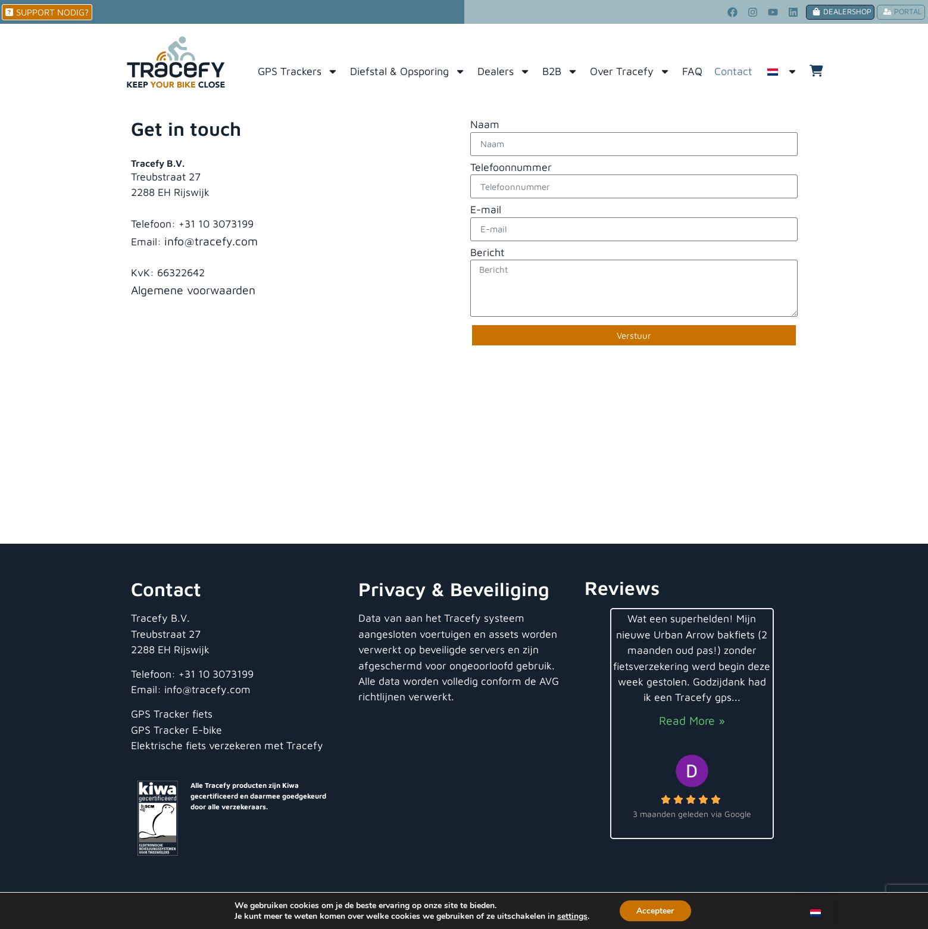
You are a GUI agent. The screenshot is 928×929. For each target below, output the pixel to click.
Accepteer (655, 910)
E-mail (485, 210)
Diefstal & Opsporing (407, 71)
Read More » (692, 720)
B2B (560, 71)
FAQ (692, 71)
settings (572, 916)
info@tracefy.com (211, 241)
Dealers (503, 71)
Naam (484, 124)
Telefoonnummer (511, 167)
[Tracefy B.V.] (464, 454)
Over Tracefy (630, 71)
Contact (733, 71)
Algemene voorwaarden (193, 290)
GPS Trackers (298, 71)
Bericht (487, 252)
